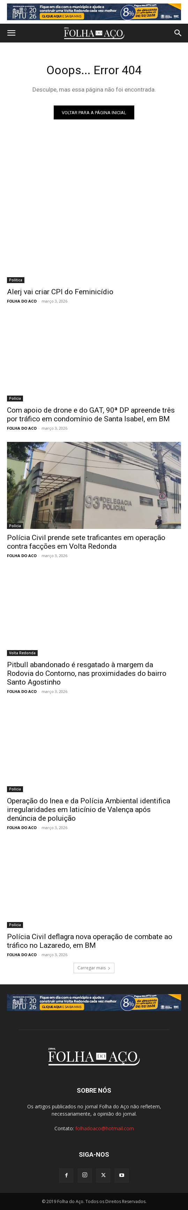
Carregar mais (94, 968)
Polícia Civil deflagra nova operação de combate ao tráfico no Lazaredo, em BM (89, 941)
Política (15, 280)
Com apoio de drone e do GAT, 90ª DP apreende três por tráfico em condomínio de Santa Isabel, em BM (91, 414)
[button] (11, 33)
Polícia (15, 398)
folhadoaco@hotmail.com (104, 1128)
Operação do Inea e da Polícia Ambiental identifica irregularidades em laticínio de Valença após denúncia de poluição (88, 809)
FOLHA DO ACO (22, 301)
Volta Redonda (22, 652)
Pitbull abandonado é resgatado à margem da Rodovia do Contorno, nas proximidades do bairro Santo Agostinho (86, 673)
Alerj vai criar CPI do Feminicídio (60, 292)
